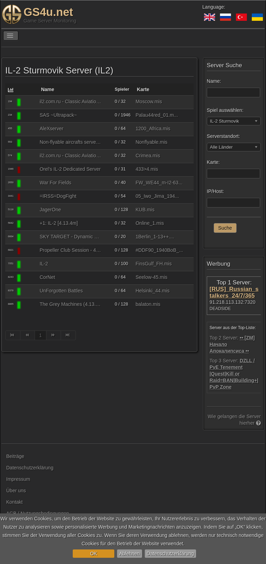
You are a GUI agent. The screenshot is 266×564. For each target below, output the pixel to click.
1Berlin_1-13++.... (154, 236)
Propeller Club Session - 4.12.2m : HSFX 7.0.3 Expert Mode (70, 250)
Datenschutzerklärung (170, 553)
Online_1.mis (149, 223)
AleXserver (51, 128)
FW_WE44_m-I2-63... (158, 182)
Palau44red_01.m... (156, 115)
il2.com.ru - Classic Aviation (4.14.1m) (70, 155)
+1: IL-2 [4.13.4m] (58, 223)
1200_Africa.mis (152, 128)
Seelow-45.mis (151, 277)
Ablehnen (129, 553)
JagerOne (50, 209)
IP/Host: (215, 191)
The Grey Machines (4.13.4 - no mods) (70, 304)
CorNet (47, 277)
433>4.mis (146, 169)
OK (93, 553)
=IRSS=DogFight (57, 196)
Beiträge (15, 456)
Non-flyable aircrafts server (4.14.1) (70, 142)
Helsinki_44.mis (152, 290)
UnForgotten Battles (61, 290)
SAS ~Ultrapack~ (58, 115)
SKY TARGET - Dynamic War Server (70, 236)
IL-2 (43, 263)
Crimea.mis (147, 155)
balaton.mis (147, 304)
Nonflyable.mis (151, 142)
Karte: (213, 162)
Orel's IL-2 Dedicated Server (69, 169)
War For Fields (55, 182)
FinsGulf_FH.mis (153, 263)
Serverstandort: (223, 136)
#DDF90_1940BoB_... (159, 250)
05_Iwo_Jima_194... (157, 196)
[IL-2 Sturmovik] (30, 102)
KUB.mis (144, 209)
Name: (214, 81)
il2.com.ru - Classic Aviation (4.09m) (70, 101)
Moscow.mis (148, 101)
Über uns (16, 490)
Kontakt (14, 502)
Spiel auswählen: (225, 110)
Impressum (18, 479)
